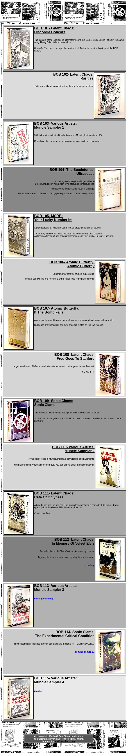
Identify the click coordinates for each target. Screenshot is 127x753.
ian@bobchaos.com (65, 741)
